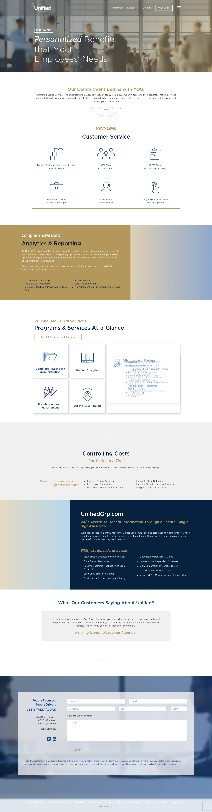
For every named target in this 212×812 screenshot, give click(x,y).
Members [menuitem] (80, 802)
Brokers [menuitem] (109, 802)
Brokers (147, 8)
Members (118, 8)
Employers (132, 8)
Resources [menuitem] (134, 802)
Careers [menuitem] (164, 802)
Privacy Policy (106, 806)
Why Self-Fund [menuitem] (36, 802)
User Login (164, 8)
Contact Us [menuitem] (150, 802)
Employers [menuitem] (95, 802)
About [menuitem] (121, 802)
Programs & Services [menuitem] (59, 802)
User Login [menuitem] (178, 802)
